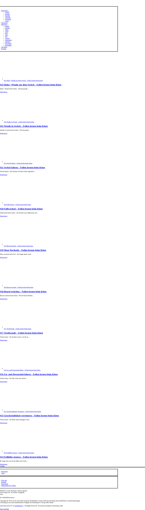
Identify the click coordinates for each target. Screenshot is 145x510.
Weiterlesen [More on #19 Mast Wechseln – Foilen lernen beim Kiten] (3, 257)
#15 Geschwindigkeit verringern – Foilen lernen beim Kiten (22, 411)
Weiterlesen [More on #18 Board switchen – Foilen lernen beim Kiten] (3, 299)
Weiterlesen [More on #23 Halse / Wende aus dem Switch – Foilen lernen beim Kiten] (3, 92)
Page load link (4, 509)
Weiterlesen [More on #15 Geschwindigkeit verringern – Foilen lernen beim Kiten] (3, 423)
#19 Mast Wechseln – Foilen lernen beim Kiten (18, 246)
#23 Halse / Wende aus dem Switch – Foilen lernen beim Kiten (23, 80)
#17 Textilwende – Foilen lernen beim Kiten (17, 329)
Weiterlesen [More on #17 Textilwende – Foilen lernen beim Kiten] (3, 340)
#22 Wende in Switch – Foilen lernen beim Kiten (19, 122)
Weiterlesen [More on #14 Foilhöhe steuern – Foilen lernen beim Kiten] (3, 464)
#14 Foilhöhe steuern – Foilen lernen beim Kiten (19, 453)
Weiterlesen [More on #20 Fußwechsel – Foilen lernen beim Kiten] (3, 216)
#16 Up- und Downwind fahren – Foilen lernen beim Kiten (22, 370)
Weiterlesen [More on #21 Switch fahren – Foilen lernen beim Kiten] (3, 175)
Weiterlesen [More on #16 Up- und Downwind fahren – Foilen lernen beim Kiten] (3, 381)
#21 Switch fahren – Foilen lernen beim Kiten (18, 163)
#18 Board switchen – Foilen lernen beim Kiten (18, 287)
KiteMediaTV (19, 506)
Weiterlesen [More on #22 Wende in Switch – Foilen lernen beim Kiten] (3, 133)
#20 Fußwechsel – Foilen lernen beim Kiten (17, 204)
